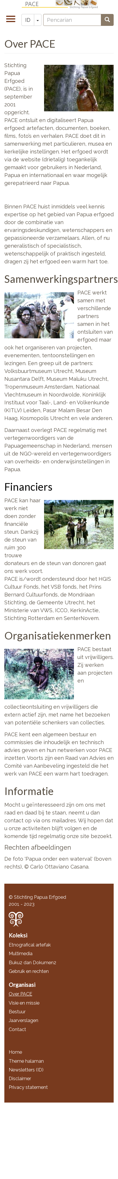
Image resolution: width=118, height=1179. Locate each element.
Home (15, 1052)
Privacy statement (28, 1087)
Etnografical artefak (30, 945)
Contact (17, 1029)
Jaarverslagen (23, 1020)
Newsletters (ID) (26, 1070)
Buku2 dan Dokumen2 (32, 962)
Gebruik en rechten (29, 971)
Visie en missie (24, 1003)
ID (27, 20)
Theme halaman (26, 1061)
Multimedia (20, 953)
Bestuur (17, 1011)
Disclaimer (20, 1078)
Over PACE (20, 994)
